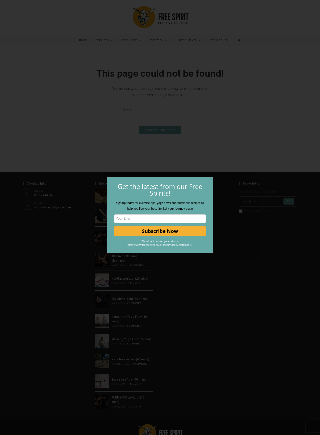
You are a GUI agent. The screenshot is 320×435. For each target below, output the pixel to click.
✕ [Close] (210, 179)
